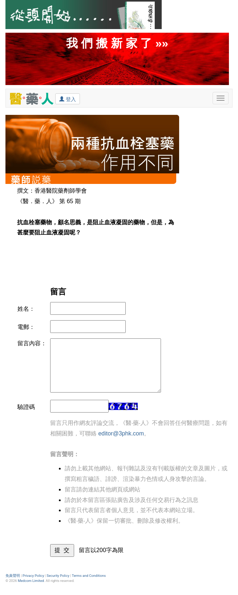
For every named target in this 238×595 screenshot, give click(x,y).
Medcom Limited (31, 581)
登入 (67, 98)
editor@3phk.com (121, 433)
